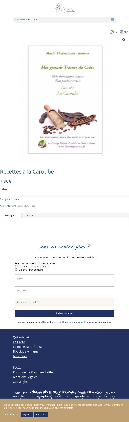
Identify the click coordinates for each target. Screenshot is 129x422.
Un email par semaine (29, 269)
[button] (124, 40)
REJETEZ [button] (27, 414)
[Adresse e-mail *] (64, 302)
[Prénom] (64, 290)
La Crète (19, 342)
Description (10, 215)
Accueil (3, 206)
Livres (15, 199)
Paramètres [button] (11, 414)
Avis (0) (30, 215)
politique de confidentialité (72, 322)
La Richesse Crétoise (27, 347)
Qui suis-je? (21, 337)
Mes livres (20, 356)
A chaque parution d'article (32, 266)
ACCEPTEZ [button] (41, 414)
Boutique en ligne (25, 351)
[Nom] (64, 278)
